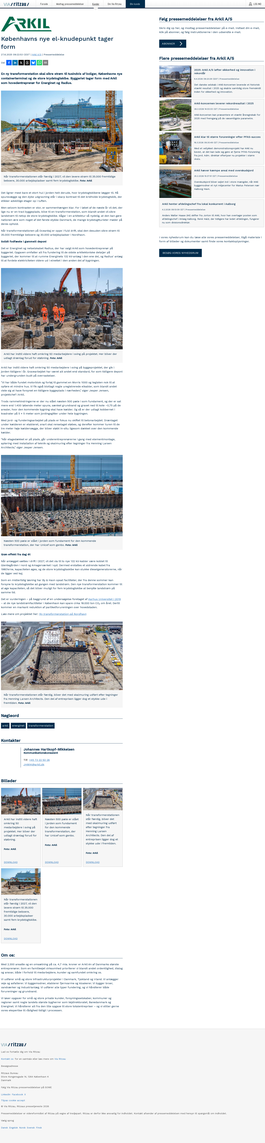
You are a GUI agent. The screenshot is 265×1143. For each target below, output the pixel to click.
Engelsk (13, 1127)
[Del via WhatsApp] (39, 63)
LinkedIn (5, 1094)
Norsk (22, 1127)
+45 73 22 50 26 (39, 760)
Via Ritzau (60, 1058)
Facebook (17, 1094)
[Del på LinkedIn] (15, 63)
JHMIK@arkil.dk (33, 764)
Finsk (39, 1127)
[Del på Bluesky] (33, 63)
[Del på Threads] (27, 63)
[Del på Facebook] (9, 63)
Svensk (31, 1127)
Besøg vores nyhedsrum (180, 252)
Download (11, 862)
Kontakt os (7, 1058)
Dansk (4, 1127)
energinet (18, 725)
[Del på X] (21, 63)
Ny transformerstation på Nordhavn (62, 614)
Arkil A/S (36, 54)
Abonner (173, 43)
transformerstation (41, 725)
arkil (5, 725)
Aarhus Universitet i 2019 (104, 599)
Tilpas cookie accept (13, 1100)
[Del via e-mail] (45, 63)
